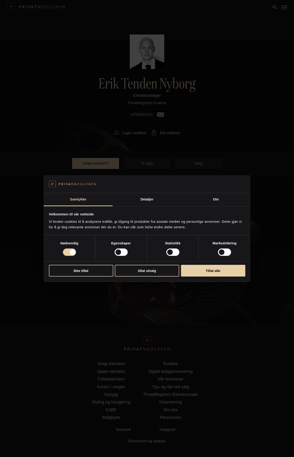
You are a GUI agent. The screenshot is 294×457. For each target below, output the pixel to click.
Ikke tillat (81, 271)
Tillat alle (213, 271)
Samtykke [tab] (78, 199)
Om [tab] (216, 199)
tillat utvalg (147, 271)
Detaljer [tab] (147, 199)
